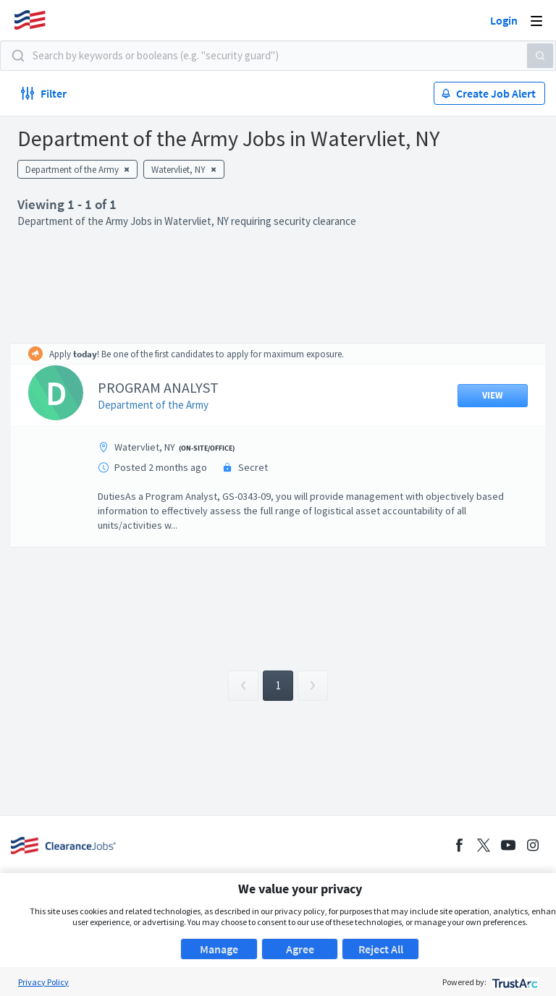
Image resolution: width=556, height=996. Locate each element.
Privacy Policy (43, 981)
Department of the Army (153, 405)
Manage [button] (219, 949)
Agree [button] (300, 949)
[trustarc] (513, 982)
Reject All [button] (380, 949)
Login (504, 20)
